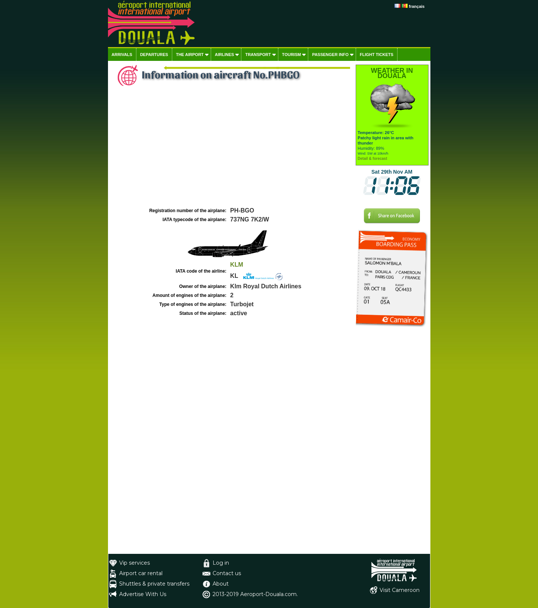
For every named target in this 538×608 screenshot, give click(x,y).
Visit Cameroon (400, 590)
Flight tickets (376, 54)
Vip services (134, 562)
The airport (190, 54)
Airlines (224, 54)
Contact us (227, 573)
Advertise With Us (142, 594)
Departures (154, 54)
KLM (236, 264)
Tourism (291, 54)
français (416, 6)
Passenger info (330, 54)
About (221, 583)
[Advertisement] (231, 149)
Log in (221, 562)
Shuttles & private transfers (154, 583)
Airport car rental (141, 573)
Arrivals (122, 54)
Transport (257, 54)
